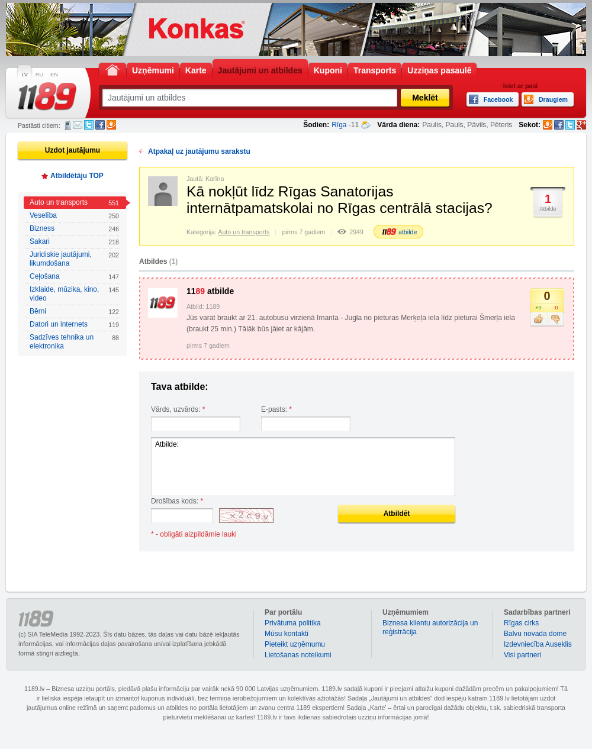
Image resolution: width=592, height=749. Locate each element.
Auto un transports (74, 202)
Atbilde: (303, 466)
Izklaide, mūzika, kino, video (74, 293)
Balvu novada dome (535, 633)
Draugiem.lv (111, 125)
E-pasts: (276, 409)
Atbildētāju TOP (77, 176)
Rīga (339, 125)
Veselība (74, 215)
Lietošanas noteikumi (298, 655)
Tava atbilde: (179, 387)
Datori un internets (74, 324)
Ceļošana (74, 276)
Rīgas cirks (521, 623)
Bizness (74, 228)
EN (54, 75)
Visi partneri (522, 655)
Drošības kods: (177, 501)
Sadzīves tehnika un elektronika (74, 341)
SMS (68, 125)
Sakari (74, 241)
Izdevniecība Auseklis (538, 644)
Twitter (89, 125)
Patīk (538, 319)
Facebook (100, 125)
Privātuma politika (293, 623)
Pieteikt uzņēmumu (295, 644)
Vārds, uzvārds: (178, 409)
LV (24, 75)
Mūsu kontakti (286, 633)
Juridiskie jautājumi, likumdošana (74, 258)
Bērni (74, 311)
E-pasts (77, 125)
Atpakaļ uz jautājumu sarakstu (199, 151)
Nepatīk (555, 319)
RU (39, 75)
